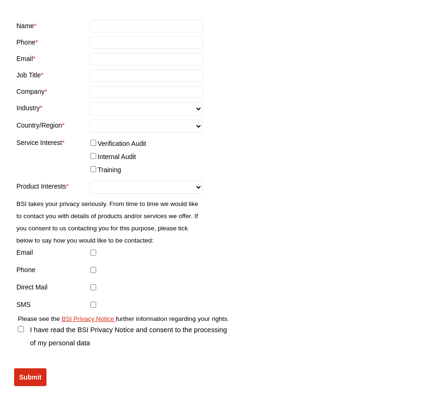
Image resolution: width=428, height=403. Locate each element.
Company (30, 91)
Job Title (28, 75)
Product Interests (41, 186)
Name (25, 26)
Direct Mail (31, 287)
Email (24, 58)
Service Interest (39, 142)
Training (109, 170)
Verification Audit (122, 143)
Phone (25, 42)
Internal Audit (117, 156)
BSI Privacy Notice (88, 318)
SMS (23, 304)
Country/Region (39, 125)
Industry (28, 108)
